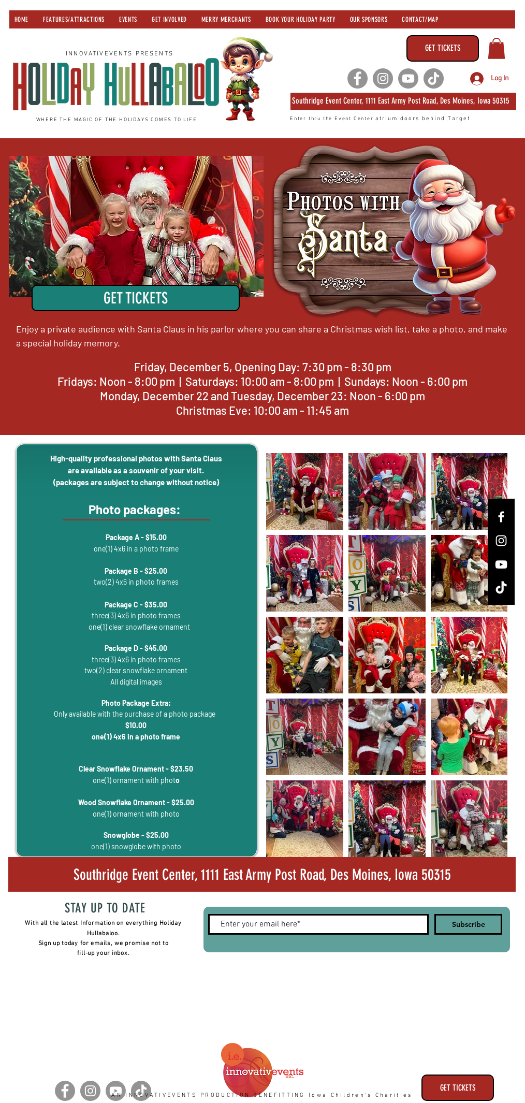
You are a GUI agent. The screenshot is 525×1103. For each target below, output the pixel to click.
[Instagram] (383, 78)
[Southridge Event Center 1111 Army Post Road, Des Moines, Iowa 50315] (262, 874)
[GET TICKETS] (442, 48)
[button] (496, 48)
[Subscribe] (468, 924)
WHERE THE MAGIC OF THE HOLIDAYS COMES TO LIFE (116, 120)
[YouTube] (501, 564)
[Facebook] (357, 78)
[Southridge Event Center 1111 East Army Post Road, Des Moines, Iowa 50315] (403, 101)
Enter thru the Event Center (332, 118)
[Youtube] (408, 78)
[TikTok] (434, 78)
